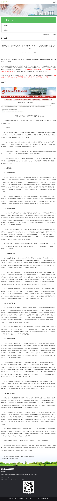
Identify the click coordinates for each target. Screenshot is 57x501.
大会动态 (29, 30)
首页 (44, 34)
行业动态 (29, 25)
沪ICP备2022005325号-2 (29, 498)
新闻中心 (48, 34)
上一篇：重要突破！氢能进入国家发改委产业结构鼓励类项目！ (18, 456)
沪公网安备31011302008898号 (42, 498)
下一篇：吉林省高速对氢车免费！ (10, 458)
